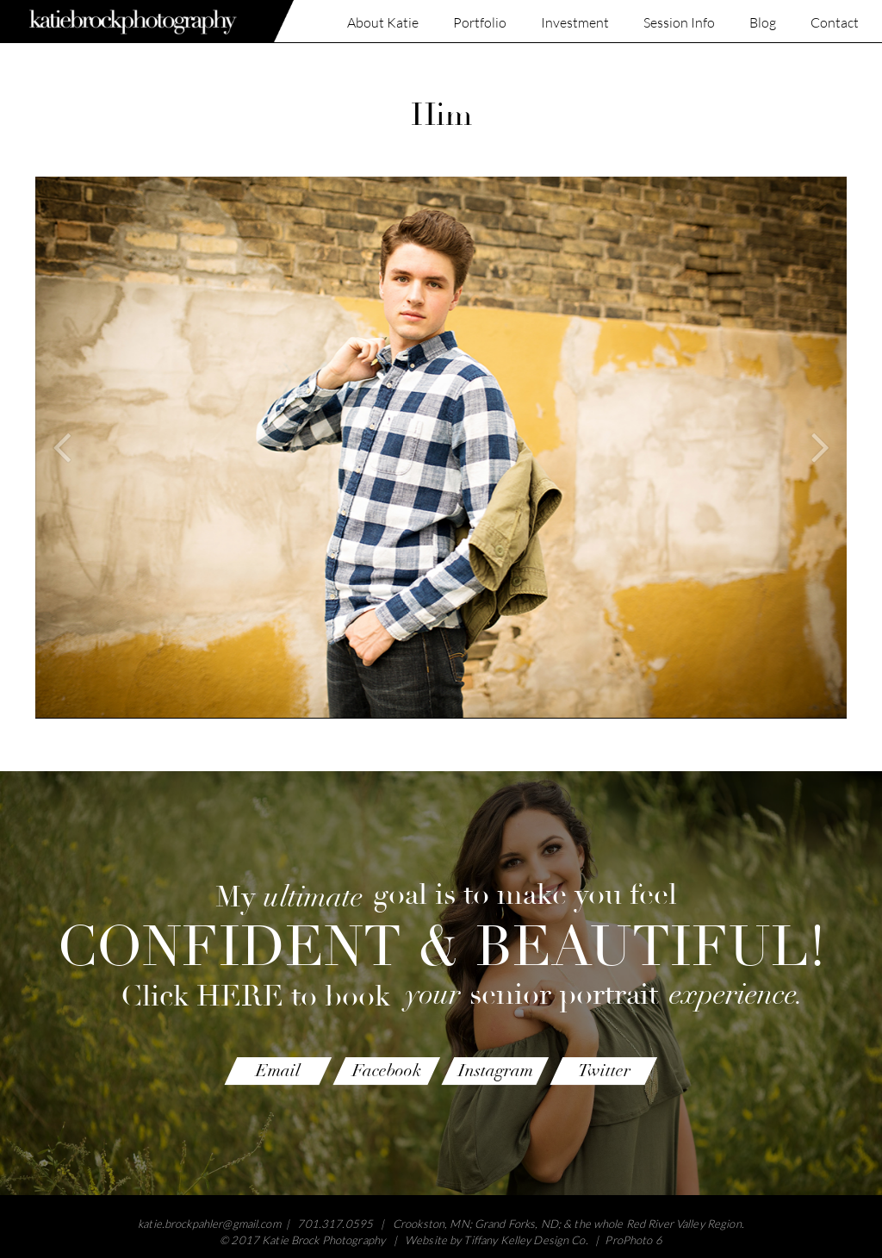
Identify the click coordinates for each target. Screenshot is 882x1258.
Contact (835, 23)
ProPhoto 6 (633, 1240)
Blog (762, 23)
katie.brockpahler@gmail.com (209, 1223)
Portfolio (479, 23)
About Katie (383, 23)
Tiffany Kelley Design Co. (525, 1240)
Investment (575, 23)
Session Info (679, 23)
